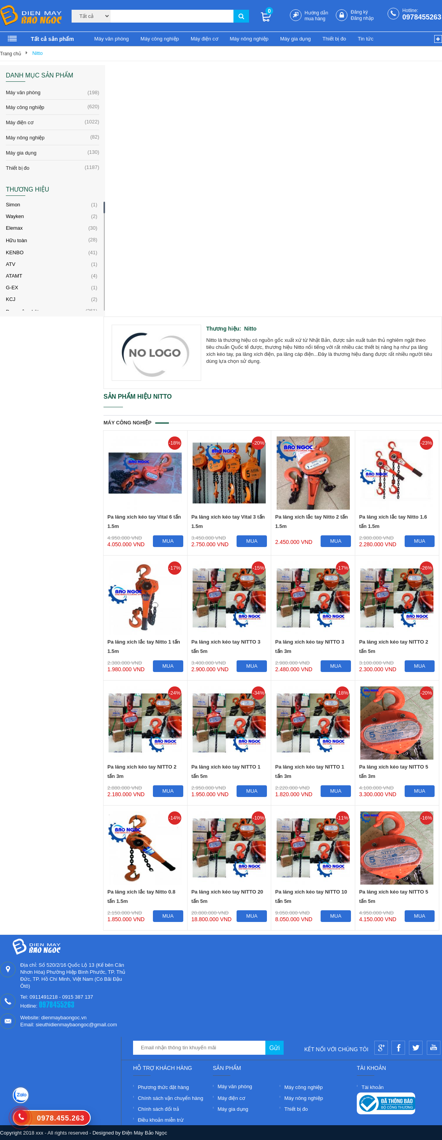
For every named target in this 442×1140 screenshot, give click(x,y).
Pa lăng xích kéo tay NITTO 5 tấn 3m (393, 771)
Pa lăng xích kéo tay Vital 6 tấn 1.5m (144, 521)
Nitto (37, 53)
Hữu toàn (16, 240)
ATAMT (14, 276)
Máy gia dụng (295, 39)
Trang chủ (10, 53)
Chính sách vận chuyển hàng (170, 1098)
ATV (10, 264)
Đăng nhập (362, 18)
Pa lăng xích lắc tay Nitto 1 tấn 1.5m (143, 646)
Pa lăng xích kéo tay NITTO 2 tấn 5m (393, 646)
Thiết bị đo (334, 39)
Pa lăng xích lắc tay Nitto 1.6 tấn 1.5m (393, 521)
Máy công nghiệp (159, 39)
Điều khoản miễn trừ (160, 1120)
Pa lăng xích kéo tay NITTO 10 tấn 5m (311, 896)
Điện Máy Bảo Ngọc (144, 1133)
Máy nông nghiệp (249, 39)
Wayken (15, 216)
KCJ (11, 299)
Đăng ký (359, 12)
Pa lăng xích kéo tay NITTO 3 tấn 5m (226, 646)
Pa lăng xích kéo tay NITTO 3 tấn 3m (309, 646)
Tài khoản (372, 1087)
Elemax (14, 228)
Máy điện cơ (204, 39)
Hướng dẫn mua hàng (316, 15)
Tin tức (365, 39)
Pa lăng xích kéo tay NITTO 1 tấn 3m (309, 771)
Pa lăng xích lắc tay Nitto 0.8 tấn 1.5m (141, 896)
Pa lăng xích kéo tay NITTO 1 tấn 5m (226, 771)
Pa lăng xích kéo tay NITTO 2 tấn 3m (142, 771)
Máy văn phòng (111, 39)
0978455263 (421, 17)
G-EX (12, 287)
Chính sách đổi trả (158, 1109)
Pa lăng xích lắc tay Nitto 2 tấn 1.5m (311, 521)
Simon (13, 205)
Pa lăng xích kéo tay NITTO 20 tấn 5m (227, 896)
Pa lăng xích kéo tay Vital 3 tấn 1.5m (228, 521)
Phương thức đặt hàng (163, 1087)
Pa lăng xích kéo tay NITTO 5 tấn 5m (393, 896)
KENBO (15, 252)
